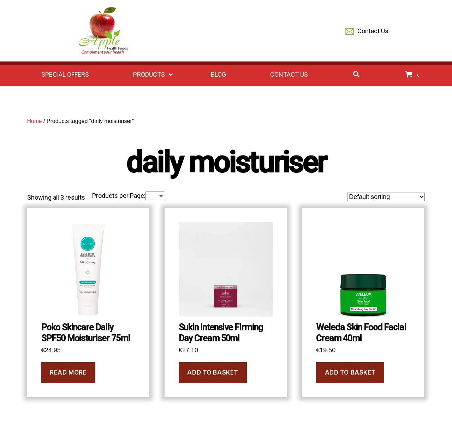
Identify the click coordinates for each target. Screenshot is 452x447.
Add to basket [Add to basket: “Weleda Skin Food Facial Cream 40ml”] (350, 372)
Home (34, 121)
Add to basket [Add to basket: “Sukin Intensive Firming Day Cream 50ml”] (212, 372)
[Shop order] (386, 197)
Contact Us (366, 31)
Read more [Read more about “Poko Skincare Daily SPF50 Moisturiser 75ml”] (68, 372)
